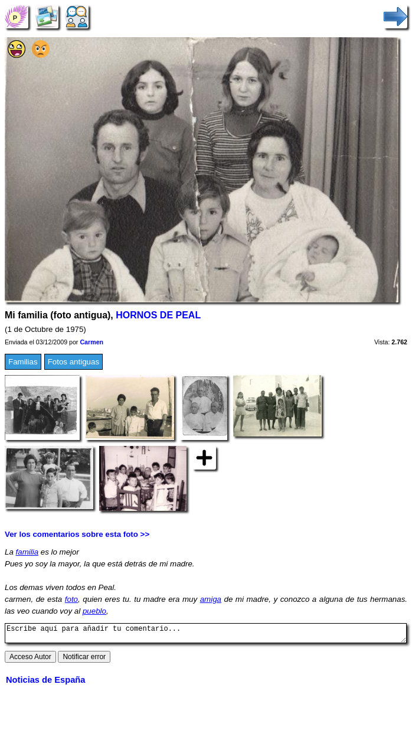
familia (27, 552)
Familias (23, 361)
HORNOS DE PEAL (158, 315)
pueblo (94, 611)
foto (71, 599)
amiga (210, 599)
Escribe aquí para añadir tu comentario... (206, 635)
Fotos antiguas (73, 361)
